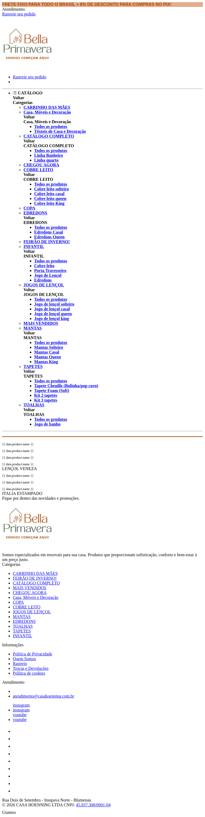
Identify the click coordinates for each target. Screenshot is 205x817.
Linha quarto (46, 160)
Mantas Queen (47, 357)
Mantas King (46, 361)
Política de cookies (29, 673)
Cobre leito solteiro (51, 189)
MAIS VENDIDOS (40, 323)
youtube (20, 714)
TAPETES (33, 366)
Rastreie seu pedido (19, 14)
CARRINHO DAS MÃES (46, 107)
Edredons (43, 280)
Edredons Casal (48, 232)
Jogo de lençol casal (52, 309)
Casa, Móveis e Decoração (47, 112)
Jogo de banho (47, 424)
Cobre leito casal (49, 193)
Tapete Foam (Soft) (51, 390)
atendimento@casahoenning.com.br (43, 696)
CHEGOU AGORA (41, 165)
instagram (21, 705)
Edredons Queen (49, 237)
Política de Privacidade (32, 654)
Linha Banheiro (48, 155)
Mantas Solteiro (48, 347)
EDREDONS (35, 213)
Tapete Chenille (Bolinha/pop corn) (66, 385)
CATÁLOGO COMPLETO (48, 136)
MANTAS (32, 328)
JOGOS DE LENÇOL (43, 285)
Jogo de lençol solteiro (54, 304)
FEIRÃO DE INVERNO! (46, 241)
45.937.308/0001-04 (93, 805)
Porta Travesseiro (50, 270)
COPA (29, 208)
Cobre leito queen (50, 198)
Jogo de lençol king (51, 318)
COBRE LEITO (38, 169)
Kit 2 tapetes (45, 395)
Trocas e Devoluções (31, 668)
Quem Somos (24, 658)
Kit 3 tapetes (45, 400)
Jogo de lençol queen (53, 313)
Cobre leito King (49, 203)
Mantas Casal (46, 352)
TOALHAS (33, 405)
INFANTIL (33, 246)
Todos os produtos (50, 126)
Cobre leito (44, 265)
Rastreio (20, 663)
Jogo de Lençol (47, 275)
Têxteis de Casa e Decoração (60, 131)
